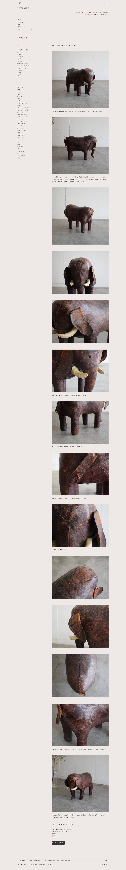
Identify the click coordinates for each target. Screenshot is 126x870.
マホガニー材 (21, 124)
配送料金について (56, 836)
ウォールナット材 (23, 103)
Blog (18, 24)
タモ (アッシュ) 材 (23, 110)
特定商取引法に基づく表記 (45, 864)
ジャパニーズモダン (23, 155)
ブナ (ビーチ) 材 (22, 121)
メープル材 (21, 126)
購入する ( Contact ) (58, 842)
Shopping (20, 22)
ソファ (19, 54)
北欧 (19, 149)
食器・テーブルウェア (23, 66)
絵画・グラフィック (22, 63)
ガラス (20, 92)
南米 (19, 144)
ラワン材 (20, 128)
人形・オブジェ (21, 68)
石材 (19, 89)
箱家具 (19, 59)
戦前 (19, 158)
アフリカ (20, 133)
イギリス (20, 137)
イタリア (20, 139)
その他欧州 (21, 151)
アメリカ (20, 135)
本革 (19, 101)
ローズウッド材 (22, 130)
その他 (19, 73)
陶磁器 (20, 98)
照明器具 (19, 61)
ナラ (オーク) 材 (22, 114)
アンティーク (21, 153)
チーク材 (20, 112)
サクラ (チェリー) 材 (23, 108)
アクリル (20, 87)
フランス (20, 146)
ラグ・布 (19, 70)
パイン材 (20, 119)
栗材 (19, 105)
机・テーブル (21, 57)
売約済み (19, 75)
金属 (19, 94)
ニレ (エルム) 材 (22, 117)
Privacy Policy (34, 864)
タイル (20, 96)
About (19, 20)
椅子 (18, 52)
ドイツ (20, 142)
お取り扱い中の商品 (22, 50)
